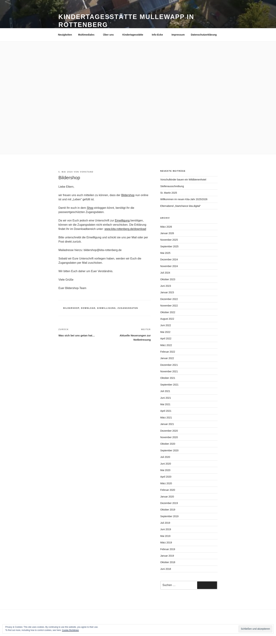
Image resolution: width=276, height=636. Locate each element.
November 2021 (169, 371)
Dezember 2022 (169, 299)
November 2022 (169, 305)
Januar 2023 (167, 292)
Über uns (110, 34)
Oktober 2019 (167, 509)
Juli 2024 (165, 272)
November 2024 (169, 266)
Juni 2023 (165, 285)
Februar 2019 (167, 549)
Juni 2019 (165, 529)
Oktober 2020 (167, 443)
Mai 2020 (165, 470)
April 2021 (165, 410)
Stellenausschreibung (172, 186)
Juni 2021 (165, 397)
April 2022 (165, 338)
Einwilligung (122, 220)
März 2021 (166, 417)
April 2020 (165, 476)
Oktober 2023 (167, 279)
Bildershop (128, 195)
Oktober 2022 (167, 312)
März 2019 (166, 542)
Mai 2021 (165, 404)
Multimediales (88, 34)
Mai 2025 (165, 253)
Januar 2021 (167, 424)
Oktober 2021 (167, 378)
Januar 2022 (167, 358)
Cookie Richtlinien (70, 630)
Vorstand (86, 172)
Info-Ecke (159, 34)
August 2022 (167, 318)
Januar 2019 (167, 555)
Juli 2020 (165, 457)
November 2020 (169, 437)
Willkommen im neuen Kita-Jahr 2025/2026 (184, 199)
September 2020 (169, 450)
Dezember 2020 (169, 430)
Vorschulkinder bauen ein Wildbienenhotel (183, 179)
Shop (90, 207)
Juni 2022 (165, 325)
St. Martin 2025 (168, 192)
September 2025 (169, 246)
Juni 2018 (165, 569)
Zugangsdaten (128, 308)
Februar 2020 (167, 489)
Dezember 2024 (169, 259)
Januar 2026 (167, 233)
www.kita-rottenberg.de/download (125, 228)
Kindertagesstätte (134, 34)
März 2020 (166, 483)
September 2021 (169, 384)
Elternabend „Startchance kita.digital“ (180, 206)
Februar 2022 (167, 351)
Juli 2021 (165, 391)
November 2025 (169, 239)
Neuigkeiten (65, 34)
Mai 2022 (165, 332)
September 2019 (169, 516)
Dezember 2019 (169, 503)
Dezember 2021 (169, 365)
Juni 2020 (165, 463)
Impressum (178, 34)
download (88, 308)
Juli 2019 (165, 522)
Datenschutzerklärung (204, 34)
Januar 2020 (167, 496)
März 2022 (166, 345)
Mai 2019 (165, 536)
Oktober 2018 (167, 562)
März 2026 (166, 226)
